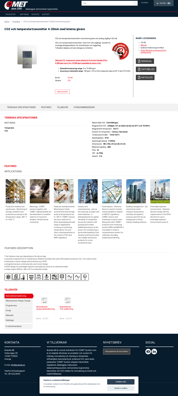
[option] (27, 56)
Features (46, 107)
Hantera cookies (120, 388)
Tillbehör (62, 107)
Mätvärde (24, 14)
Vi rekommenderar (84, 107)
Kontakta (144, 3)
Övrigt (8, 310)
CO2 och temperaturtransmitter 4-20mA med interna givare (46, 22)
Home (6, 22)
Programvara (11, 305)
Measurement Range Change (18, 301)
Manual (143, 45)
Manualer (10, 315)
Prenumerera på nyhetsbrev (116, 351)
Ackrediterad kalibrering (16, 296)
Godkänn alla (121, 382)
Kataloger (10, 320)
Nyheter (35, 14)
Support (46, 14)
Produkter (10, 14)
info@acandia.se (18, 365)
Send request (62, 92)
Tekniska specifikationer (21, 107)
